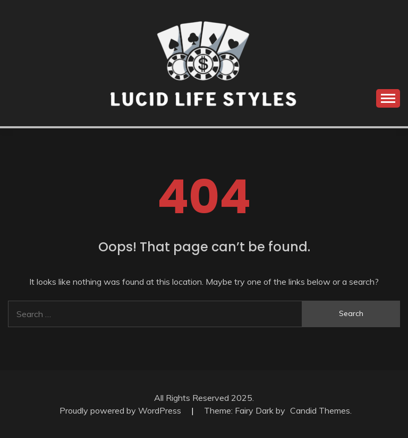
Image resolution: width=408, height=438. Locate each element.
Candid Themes (320, 410)
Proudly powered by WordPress (121, 410)
